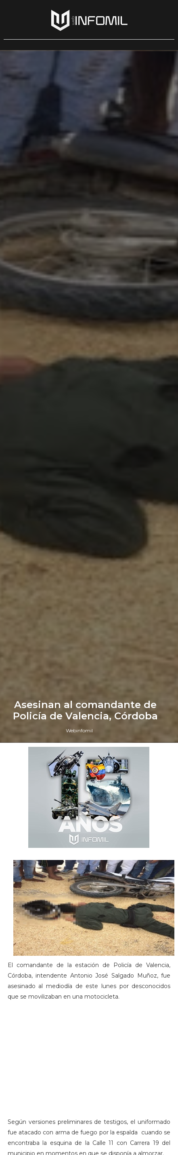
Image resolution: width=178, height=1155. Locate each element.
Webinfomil (79, 730)
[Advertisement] (88, 1062)
